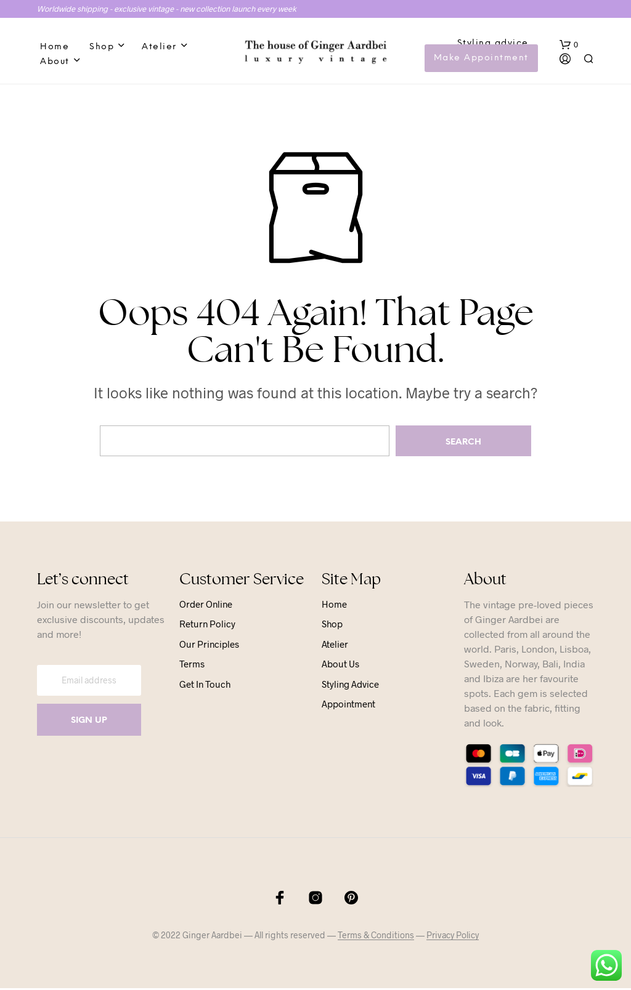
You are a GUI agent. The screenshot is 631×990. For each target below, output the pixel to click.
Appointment (348, 705)
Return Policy (207, 625)
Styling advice (493, 44)
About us (340, 665)
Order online (205, 605)
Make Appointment (481, 58)
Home (54, 47)
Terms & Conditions (376, 937)
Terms (192, 665)
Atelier (159, 47)
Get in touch (204, 685)
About (55, 62)
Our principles (209, 645)
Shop (101, 47)
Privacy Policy (452, 937)
